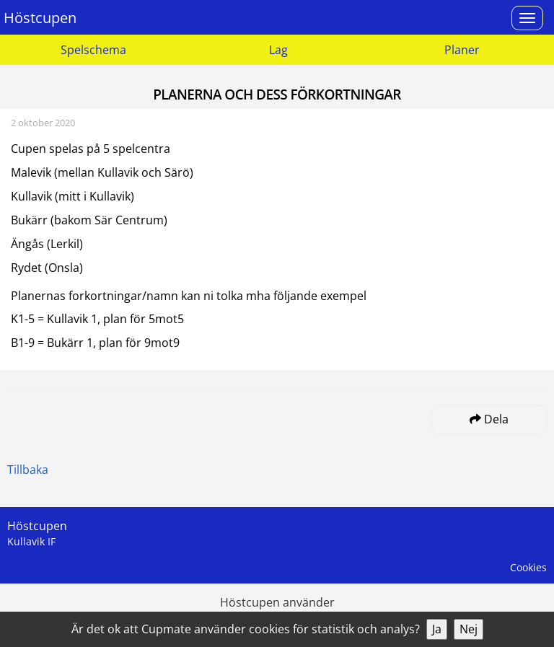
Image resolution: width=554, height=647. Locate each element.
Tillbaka (27, 469)
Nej (469, 629)
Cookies (528, 567)
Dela (489, 419)
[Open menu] (527, 18)
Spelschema (93, 50)
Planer (462, 50)
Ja (436, 629)
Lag (278, 50)
